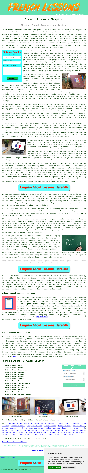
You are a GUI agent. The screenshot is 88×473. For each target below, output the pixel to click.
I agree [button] (51, 467)
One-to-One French (77, 428)
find (9, 337)
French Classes (18, 426)
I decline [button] (58, 467)
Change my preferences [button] (69, 467)
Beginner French (9, 428)
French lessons (20, 276)
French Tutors (64, 426)
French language (38, 352)
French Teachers (72, 424)
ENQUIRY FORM (42, 317)
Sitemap (3, 457)
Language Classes (34, 426)
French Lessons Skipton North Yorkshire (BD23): (22, 30)
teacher (51, 57)
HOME (57, 14)
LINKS (62, 14)
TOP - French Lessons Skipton (14, 442)
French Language (25, 432)
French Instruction (42, 428)
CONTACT (74, 14)
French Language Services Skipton (23, 361)
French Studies (79, 432)
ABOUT (68, 14)
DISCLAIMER (81, 14)
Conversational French (11, 430)
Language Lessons (15, 424)
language (15, 354)
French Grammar (67, 435)
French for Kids (25, 428)
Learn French (50, 426)
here (14, 356)
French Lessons (45, 430)
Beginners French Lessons (35, 424)
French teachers (21, 284)
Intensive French (64, 432)
